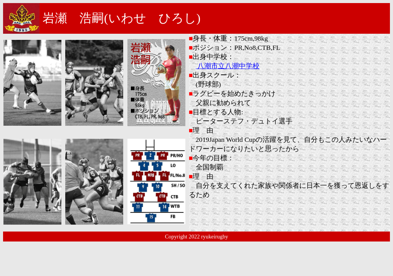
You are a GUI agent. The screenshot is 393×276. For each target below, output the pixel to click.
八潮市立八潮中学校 (227, 66)
